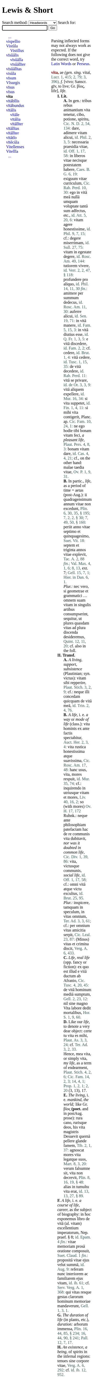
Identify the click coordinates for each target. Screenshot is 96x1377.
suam (81, 600)
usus (82, 770)
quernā (84, 1136)
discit (67, 948)
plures (68, 623)
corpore (83, 1361)
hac (85, 829)
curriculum (72, 183)
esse (79, 334)
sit (65, 1173)
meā (66, 197)
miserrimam (73, 243)
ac (86, 1274)
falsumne (82, 1168)
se (72, 380)
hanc (73, 770)
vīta (9, 96)
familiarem (66, 1278)
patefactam (72, 829)
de (71, 366)
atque (67, 756)
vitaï (86, 72)
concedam (71, 696)
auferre (75, 311)
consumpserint (75, 614)
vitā (84, 192)
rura (79, 1118)
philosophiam (74, 825)
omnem (69, 600)
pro (85, 279)
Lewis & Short (27, 10)
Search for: (67, 22)
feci (77, 435)
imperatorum (68, 1232)
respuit (69, 779)
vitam (82, 133)
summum (71, 298)
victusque (71, 866)
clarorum (75, 1297)
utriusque (71, 792)
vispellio (13, 41)
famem (69, 1145)
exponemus (66, 1219)
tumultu (82, 1187)
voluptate (71, 206)
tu (65, 1035)
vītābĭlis (12, 101)
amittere (70, 293)
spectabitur (72, 737)
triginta (69, 550)
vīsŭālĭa (16, 60)
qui (68, 1292)
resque (86, 1292)
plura (81, 627)
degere (75, 238)
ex (80, 728)
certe (88, 1031)
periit (67, 527)
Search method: (15, 22)
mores (77, 774)
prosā (80, 1246)
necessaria (80, 142)
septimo (70, 531)
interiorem (74, 1274)
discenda (70, 632)
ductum (69, 976)
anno (77, 527)
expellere (71, 394)
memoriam (66, 1246)
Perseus (83, 64)
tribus (86, 101)
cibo (80, 114)
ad (74, 627)
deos (67, 1127)
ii (86, 495)
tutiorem (70, 265)
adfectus (78, 210)
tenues (62, 1361)
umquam (70, 201)
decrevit (70, 1177)
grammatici (72, 595)
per (80, 293)
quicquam (71, 701)
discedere (78, 343)
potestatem (72, 165)
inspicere (81, 902)
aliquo (68, 284)
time (67, 490)
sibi (66, 682)
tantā (84, 206)
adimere (70, 133)
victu (77, 889)
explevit (79, 554)
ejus (86, 1260)
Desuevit (70, 1136)
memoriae (82, 1301)
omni (74, 884)
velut (61, 1264)
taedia (79, 467)
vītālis (11, 110)
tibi (76, 430)
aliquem (77, 389)
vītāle (14, 115)
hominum (83, 989)
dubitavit (78, 838)
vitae (83, 146)
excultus (70, 893)
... (9, 37)
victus (68, 678)
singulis (84, 605)
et (79, 531)
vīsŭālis (12, 55)
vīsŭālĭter (18, 64)
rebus (67, 105)
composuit (80, 1251)
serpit (68, 935)
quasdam (81, 623)
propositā (65, 1260)
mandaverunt (68, 1306)
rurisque (80, 1122)
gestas (62, 1297)
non (88, 504)
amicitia (79, 930)
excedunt (70, 508)
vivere (83, 265)
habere (68, 169)
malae (68, 467)
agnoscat (77, 1150)
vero (84, 586)
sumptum (82, 994)
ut (80, 618)
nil (65, 1003)
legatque (70, 1159)
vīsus (10, 87)
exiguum (70, 178)
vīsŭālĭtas (14, 69)
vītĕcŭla (12, 142)
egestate (84, 252)
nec (76, 586)
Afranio (69, 980)
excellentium (68, 1228)
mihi (67, 412)
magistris (71, 1132)
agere (67, 224)
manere (69, 325)
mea (79, 1054)
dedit (87, 1008)
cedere (68, 353)
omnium (79, 916)
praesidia (70, 146)
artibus (69, 609)
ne (76, 426)
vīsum (11, 78)
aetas (79, 490)
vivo (68, 81)
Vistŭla (12, 46)
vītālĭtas (12, 128)
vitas (67, 627)
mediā (68, 994)
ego (73, 192)
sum (66, 210)
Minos (82, 939)
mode (80, 719)
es (76, 1035)
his (75, 1127)
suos (82, 1159)
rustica (80, 747)
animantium (73, 110)
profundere (72, 279)
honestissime (74, 229)
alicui (68, 137)
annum (69, 504)
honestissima (74, 751)
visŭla (11, 73)
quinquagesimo (76, 536)
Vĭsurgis (13, 82)
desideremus (73, 637)
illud (73, 971)
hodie (68, 430)
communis (81, 834)
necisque (79, 160)
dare (75, 128)
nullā (75, 197)
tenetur (69, 114)
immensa (64, 1329)
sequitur (70, 618)
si (86, 398)
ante (86, 728)
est (65, 971)
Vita (66, 1008)
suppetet (77, 403)
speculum (71, 912)
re (69, 834)
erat (74, 1191)
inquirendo (72, 788)
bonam (85, 430)
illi (87, 692)
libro (81, 1219)
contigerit (71, 417)
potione (69, 119)
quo (86, 967)
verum (68, 1168)
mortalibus (72, 1012)
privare (81, 380)
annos (81, 550)
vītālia (15, 119)
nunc (61, 1274)
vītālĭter (16, 124)
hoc (88, 1214)
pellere (69, 1141)
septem (69, 545)
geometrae (75, 591)
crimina (82, 944)
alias (67, 1187)
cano (67, 1122)
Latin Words (61, 64)
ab (79, 976)
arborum (81, 1324)
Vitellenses (15, 147)
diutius (69, 334)
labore (76, 1008)
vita (87, 110)
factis (67, 733)
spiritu (83, 119)
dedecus (70, 302)
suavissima (72, 760)
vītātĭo (11, 137)
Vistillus (17, 50)
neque (79, 692)
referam (77, 1269)
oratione (64, 1251)
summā (72, 1264)
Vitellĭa (12, 151)
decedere (70, 371)
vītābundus (15, 105)
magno (82, 1003)
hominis (70, 728)
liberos (79, 156)
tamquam (71, 907)
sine (72, 1003)
